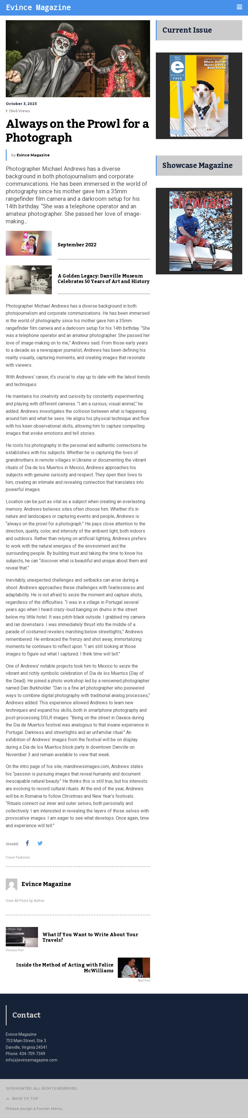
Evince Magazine (38, 7)
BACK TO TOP (22, 1098)
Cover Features (18, 857)
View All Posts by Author (25, 901)
